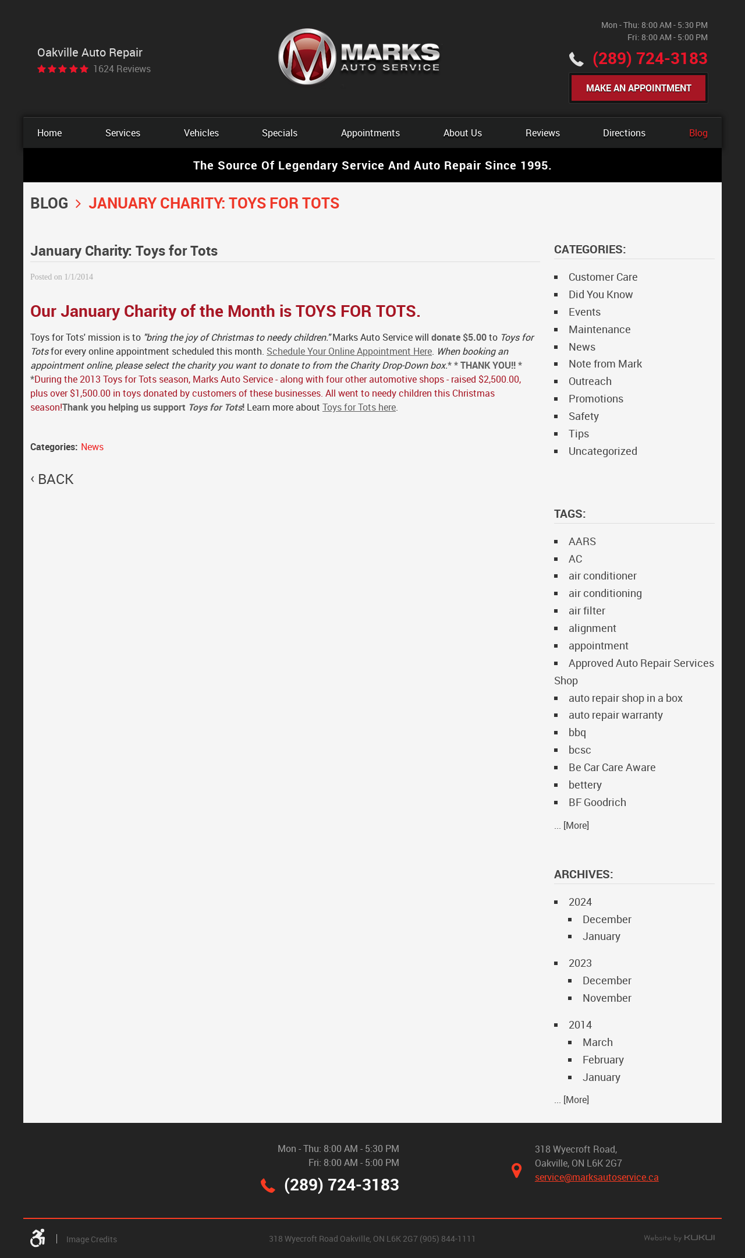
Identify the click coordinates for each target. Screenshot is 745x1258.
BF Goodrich (597, 802)
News (92, 446)
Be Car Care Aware (612, 767)
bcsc (580, 750)
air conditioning (605, 593)
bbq (577, 732)
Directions (624, 132)
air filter (587, 610)
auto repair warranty (616, 715)
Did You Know (601, 294)
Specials (279, 132)
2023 (580, 963)
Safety (584, 416)
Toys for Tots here (359, 407)
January (601, 936)
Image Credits (91, 1239)
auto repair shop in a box (626, 698)
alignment (592, 628)
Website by (679, 1239)
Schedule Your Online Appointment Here (349, 351)
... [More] (571, 825)
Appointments (370, 132)
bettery (585, 784)
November (607, 998)
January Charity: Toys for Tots (213, 202)
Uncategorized (603, 451)
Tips (579, 433)
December (607, 919)
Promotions (596, 398)
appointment (599, 645)
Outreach (590, 381)
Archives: (583, 874)
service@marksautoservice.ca (597, 1177)
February (603, 1059)
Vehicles (201, 132)
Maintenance (600, 329)
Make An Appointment (638, 88)
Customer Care (603, 277)
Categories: (590, 249)
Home (49, 132)
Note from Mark (605, 363)
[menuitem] (49, 133)
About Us (463, 132)
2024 (580, 902)
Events (585, 312)
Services (122, 132)
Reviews (543, 132)
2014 (580, 1024)
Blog (698, 132)
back (55, 478)
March (598, 1042)
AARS (582, 541)
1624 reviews (122, 68)
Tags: (570, 513)
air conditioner (603, 575)
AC (575, 559)
